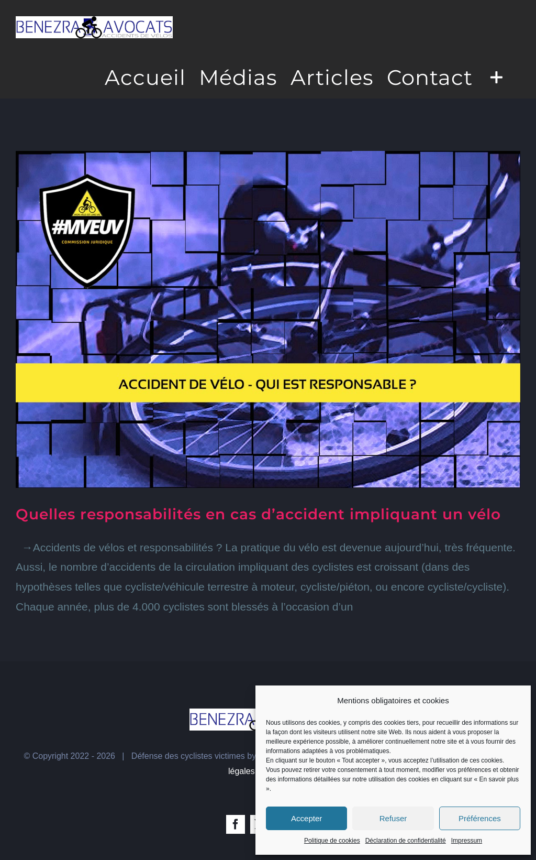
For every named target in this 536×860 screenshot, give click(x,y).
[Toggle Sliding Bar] (496, 77)
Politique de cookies (332, 840)
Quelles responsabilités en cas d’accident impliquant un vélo (258, 514)
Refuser (393, 818)
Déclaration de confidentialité (405, 840)
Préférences (480, 818)
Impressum (466, 840)
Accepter (306, 818)
